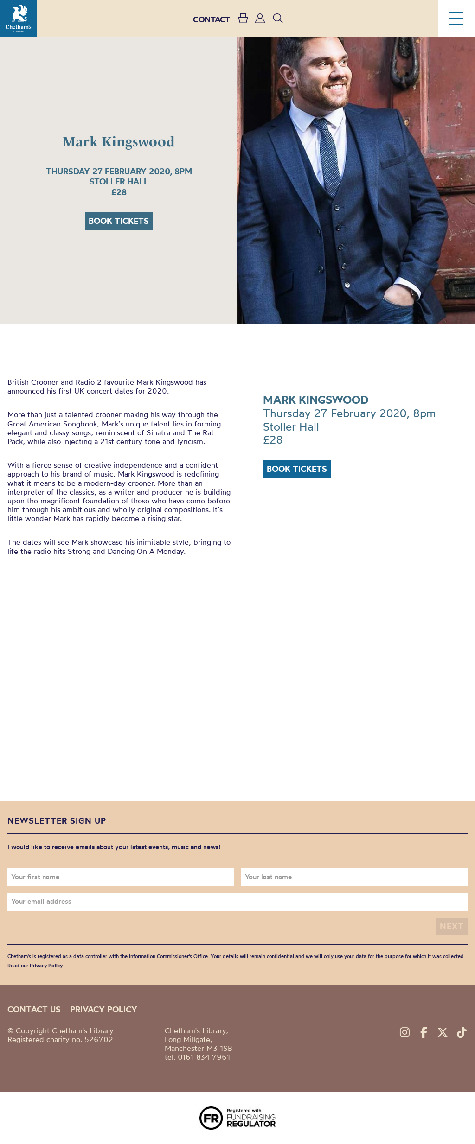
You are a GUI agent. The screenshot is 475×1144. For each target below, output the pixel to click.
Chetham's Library (18, 18)
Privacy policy (103, 1009)
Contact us (34, 1009)
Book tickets (119, 221)
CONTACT (211, 19)
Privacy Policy (46, 965)
